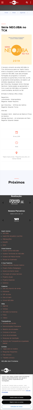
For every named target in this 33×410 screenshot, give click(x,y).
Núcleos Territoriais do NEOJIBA (13, 254)
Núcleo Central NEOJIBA (11, 251)
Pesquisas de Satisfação (11, 338)
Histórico (5, 283)
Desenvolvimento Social (10, 271)
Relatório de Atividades (10, 329)
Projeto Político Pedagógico (12, 268)
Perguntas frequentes (10, 352)
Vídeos (5, 318)
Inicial (6, 13)
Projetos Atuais (8, 277)
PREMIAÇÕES (7, 239)
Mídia (14, 13)
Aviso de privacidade (10, 335)
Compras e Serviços (9, 332)
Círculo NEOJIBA (8, 300)
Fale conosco (7, 355)
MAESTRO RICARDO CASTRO (12, 236)
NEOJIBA (6, 233)
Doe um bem (7, 297)
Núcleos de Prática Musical (11, 257)
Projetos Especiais (9, 280)
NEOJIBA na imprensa (10, 312)
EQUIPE (5, 242)
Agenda (22, 13)
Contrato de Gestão (9, 323)
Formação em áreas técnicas (12, 274)
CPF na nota (7, 294)
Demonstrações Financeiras (12, 326)
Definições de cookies (16, 406)
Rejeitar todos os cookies (16, 402)
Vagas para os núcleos (10, 349)
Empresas (6, 291)
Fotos (5, 315)
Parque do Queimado (10, 259)
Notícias (5, 309)
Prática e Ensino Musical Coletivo (13, 265)
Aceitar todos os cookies (16, 397)
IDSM (4, 245)
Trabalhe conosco (8, 358)
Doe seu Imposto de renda (12, 288)
